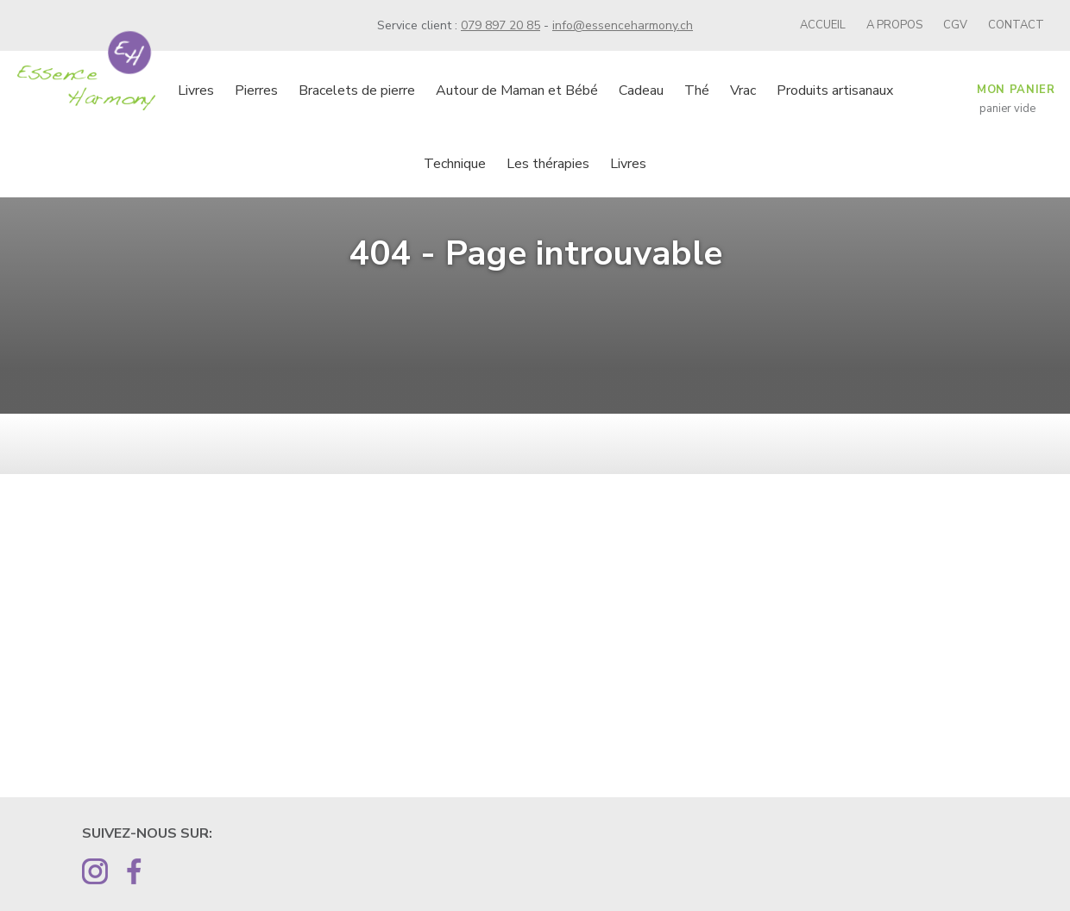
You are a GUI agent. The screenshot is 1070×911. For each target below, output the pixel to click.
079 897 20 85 (500, 25)
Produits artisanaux (835, 90)
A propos (894, 25)
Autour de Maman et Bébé (517, 90)
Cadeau (641, 90)
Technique (455, 163)
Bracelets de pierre (357, 90)
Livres (196, 90)
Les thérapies (548, 163)
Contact (1016, 25)
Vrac (743, 90)
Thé (696, 90)
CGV (955, 25)
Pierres (256, 90)
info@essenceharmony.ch (622, 25)
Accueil (823, 25)
